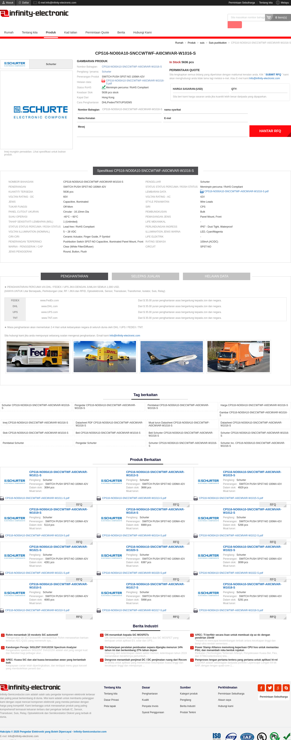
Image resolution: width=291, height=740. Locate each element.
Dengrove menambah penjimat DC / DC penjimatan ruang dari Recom (146, 652)
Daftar (25, 2)
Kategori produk (189, 686)
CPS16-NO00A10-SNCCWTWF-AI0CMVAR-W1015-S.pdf (231, 490)
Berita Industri (187, 698)
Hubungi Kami (142, 25)
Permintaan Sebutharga (242, 2)
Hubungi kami (225, 698)
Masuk (9, 2)
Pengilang (185, 692)
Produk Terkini (188, 705)
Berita (121, 25)
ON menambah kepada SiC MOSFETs (127, 627)
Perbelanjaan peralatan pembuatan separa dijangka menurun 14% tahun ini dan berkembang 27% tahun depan (144, 641)
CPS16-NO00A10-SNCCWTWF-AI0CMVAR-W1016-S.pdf (135, 74)
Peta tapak (110, 698)
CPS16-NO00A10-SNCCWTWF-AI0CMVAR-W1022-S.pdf (231, 565)
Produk (51, 25)
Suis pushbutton (218, 35)
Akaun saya (224, 692)
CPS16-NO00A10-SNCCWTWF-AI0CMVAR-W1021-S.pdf (37, 565)
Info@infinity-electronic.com (264, 71)
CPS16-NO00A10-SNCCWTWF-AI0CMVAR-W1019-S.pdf (37, 528)
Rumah (9, 25)
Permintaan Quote (97, 25)
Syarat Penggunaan (153, 705)
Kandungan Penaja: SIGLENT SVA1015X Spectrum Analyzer (41, 640)
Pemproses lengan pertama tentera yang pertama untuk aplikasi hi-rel (236, 652)
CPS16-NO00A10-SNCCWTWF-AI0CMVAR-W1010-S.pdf (37, 603)
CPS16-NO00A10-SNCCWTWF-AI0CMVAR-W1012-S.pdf (231, 528)
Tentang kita (266, 2)
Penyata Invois (150, 698)
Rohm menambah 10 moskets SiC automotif (32, 627)
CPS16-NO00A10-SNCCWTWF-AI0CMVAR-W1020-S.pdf (134, 565)
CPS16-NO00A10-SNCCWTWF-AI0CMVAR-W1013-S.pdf (134, 490)
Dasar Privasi (111, 692)
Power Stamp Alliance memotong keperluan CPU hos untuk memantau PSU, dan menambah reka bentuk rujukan (237, 641)
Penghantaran (150, 686)
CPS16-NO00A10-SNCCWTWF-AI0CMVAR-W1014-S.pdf (134, 528)
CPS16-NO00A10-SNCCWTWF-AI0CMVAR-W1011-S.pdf (37, 490)
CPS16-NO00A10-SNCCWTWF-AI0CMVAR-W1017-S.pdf (134, 603)
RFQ (79, 609)
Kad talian (70, 25)
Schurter (106, 64)
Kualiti (145, 692)
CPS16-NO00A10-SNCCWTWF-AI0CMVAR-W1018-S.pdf (231, 603)
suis (202, 35)
